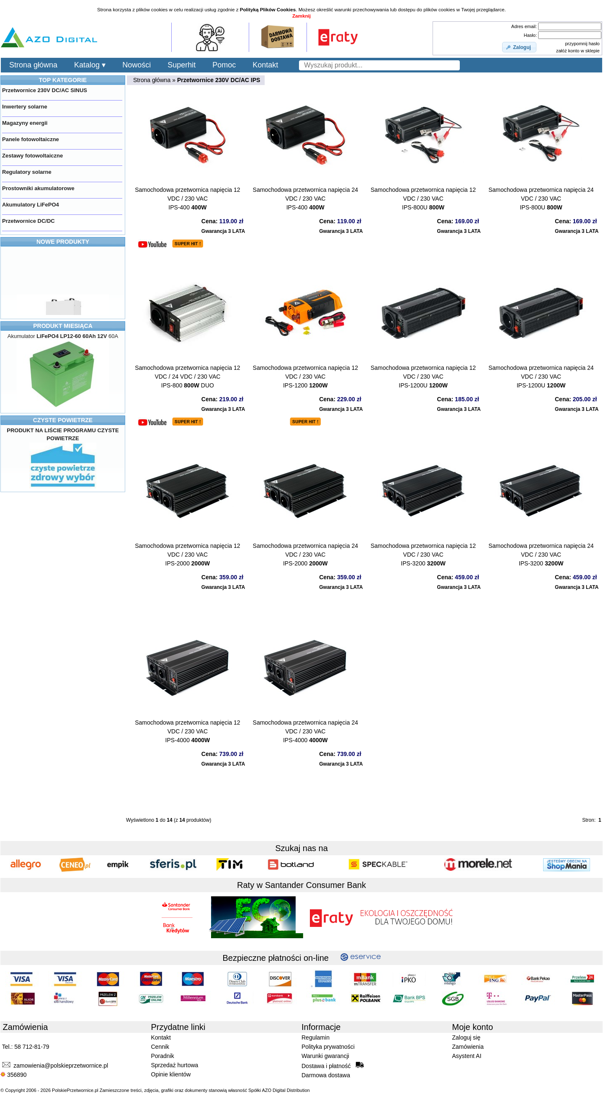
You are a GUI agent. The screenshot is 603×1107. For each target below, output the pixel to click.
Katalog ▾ (90, 65)
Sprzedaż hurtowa (174, 1065)
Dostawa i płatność (333, 1065)
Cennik (160, 1046)
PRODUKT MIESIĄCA (63, 326)
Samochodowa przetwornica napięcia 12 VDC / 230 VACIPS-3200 (423, 554)
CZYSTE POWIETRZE (63, 420)
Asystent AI (467, 1056)
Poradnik (162, 1056)
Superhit (182, 65)
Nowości (136, 65)
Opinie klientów (171, 1074)
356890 (13, 1074)
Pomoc (224, 65)
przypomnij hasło (582, 43)
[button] (519, 47)
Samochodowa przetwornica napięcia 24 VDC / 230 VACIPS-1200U (540, 376)
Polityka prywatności (328, 1046)
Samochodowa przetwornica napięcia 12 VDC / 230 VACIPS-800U (423, 198)
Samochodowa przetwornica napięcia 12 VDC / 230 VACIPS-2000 (187, 554)
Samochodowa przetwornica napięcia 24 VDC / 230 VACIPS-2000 (305, 554)
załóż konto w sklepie (578, 50)
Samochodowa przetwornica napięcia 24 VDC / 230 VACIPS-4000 (305, 731)
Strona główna (33, 65)
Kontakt (265, 65)
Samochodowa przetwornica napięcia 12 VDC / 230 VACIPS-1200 (305, 376)
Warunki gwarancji (325, 1056)
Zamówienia (468, 1046)
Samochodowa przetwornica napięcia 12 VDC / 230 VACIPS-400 (187, 198)
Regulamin (316, 1037)
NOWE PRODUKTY (62, 241)
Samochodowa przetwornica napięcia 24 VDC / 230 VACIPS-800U (540, 198)
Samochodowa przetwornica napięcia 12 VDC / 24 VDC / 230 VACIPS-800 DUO (187, 376)
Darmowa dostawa (326, 1075)
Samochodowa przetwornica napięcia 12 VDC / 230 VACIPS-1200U (423, 376)
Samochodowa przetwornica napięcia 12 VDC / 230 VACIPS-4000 (187, 731)
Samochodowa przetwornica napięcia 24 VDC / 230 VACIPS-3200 (540, 554)
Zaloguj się (466, 1037)
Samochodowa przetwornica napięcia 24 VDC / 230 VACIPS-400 (305, 198)
